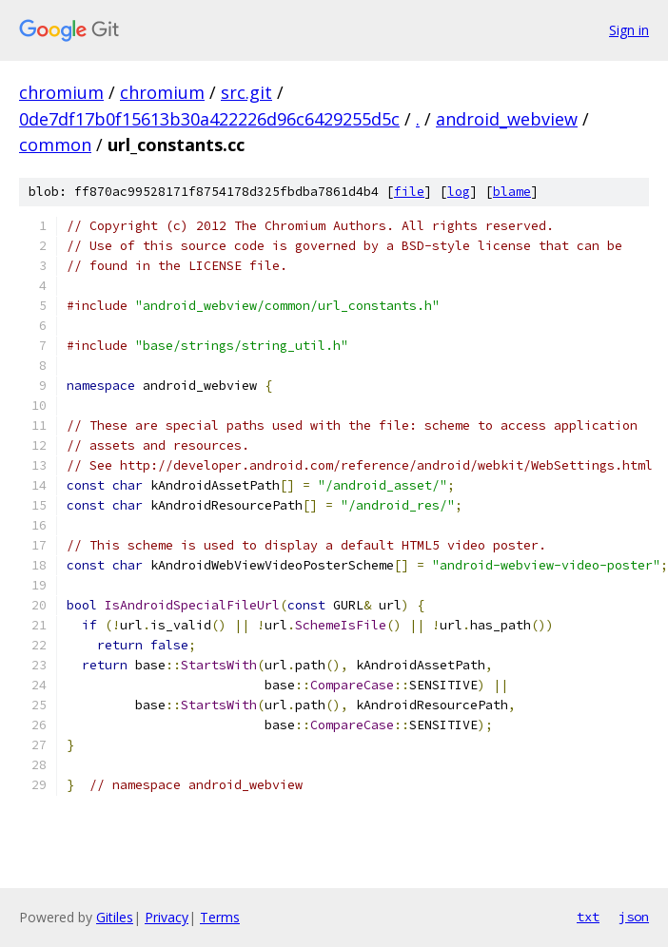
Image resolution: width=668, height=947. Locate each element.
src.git (246, 92)
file (409, 192)
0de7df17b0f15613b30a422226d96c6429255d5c (209, 118)
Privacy (166, 917)
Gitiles (114, 917)
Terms (220, 917)
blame (512, 192)
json (634, 916)
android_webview (507, 118)
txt (588, 916)
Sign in (629, 30)
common (55, 144)
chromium (61, 92)
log (458, 192)
